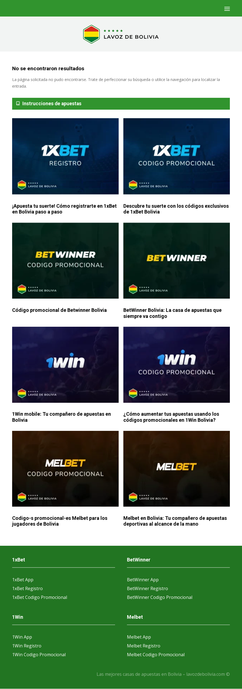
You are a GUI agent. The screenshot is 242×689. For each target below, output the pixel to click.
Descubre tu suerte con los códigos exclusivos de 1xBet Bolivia (176, 209)
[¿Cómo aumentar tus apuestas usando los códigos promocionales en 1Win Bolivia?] (176, 365)
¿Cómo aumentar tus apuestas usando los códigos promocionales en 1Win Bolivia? (171, 417)
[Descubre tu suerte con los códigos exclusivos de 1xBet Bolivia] (176, 156)
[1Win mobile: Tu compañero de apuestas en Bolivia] (65, 365)
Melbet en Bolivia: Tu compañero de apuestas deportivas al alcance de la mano (175, 521)
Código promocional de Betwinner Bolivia (59, 310)
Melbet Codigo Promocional (156, 655)
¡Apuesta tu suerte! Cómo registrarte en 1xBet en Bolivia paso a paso (64, 209)
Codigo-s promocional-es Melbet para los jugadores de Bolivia (59, 521)
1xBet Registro (27, 588)
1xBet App (22, 580)
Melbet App (139, 637)
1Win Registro (26, 646)
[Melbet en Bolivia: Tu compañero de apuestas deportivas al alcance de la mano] (176, 469)
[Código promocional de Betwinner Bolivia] (65, 261)
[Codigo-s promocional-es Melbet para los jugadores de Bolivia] (65, 469)
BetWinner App (143, 580)
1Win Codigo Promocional (39, 655)
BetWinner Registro (147, 588)
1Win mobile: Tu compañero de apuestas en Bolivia (61, 417)
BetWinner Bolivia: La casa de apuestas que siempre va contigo (172, 313)
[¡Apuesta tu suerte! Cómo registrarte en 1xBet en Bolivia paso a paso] (65, 156)
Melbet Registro (143, 646)
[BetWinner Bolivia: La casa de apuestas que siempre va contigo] (176, 261)
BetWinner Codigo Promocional (159, 597)
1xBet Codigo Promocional (39, 597)
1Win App (22, 637)
